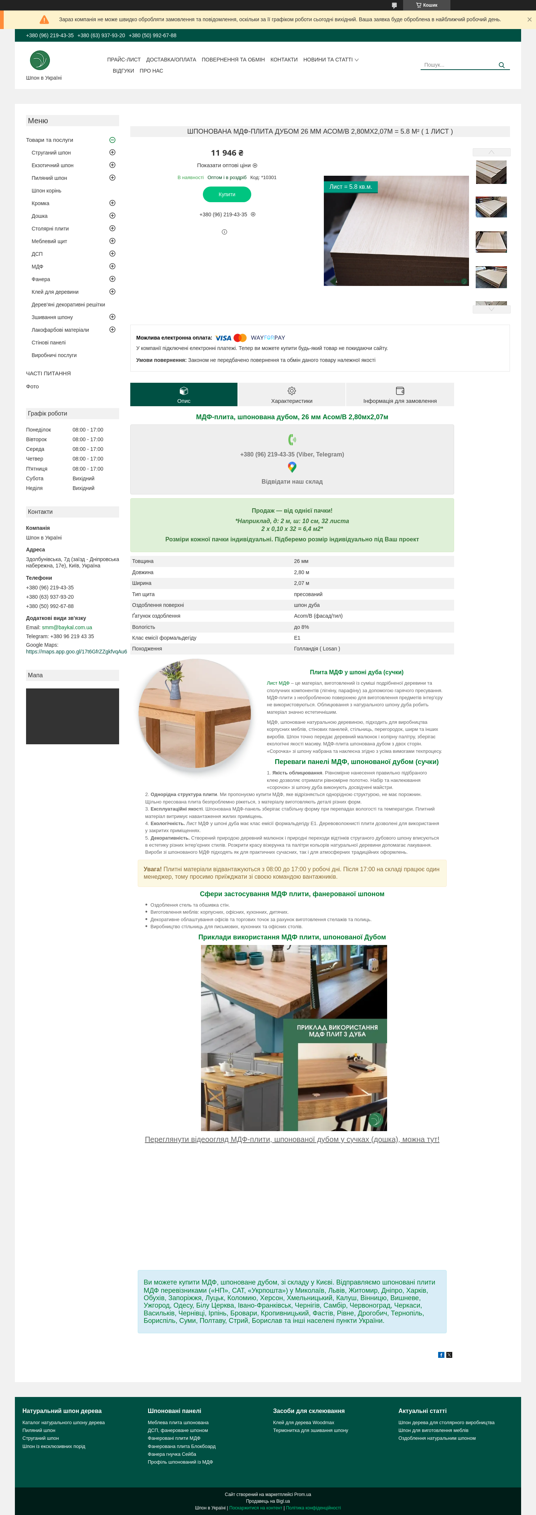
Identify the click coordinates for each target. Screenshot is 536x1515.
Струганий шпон (51, 153)
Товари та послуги (49, 140)
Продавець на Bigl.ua (268, 1501)
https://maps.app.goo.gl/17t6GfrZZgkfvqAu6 (76, 652)
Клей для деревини (55, 292)
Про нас (151, 71)
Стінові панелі (49, 343)
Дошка (40, 216)
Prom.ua (302, 1494)
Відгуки (123, 71)
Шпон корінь (46, 191)
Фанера (41, 279)
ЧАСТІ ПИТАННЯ (48, 373)
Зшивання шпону (52, 317)
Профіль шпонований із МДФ (180, 1462)
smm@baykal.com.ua (67, 627)
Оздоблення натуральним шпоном (437, 1438)
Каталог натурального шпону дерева (63, 1422)
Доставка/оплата (171, 60)
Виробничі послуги (54, 355)
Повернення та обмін (233, 60)
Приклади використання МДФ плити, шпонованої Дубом (292, 937)
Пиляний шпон (49, 178)
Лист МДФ (278, 683)
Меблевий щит (49, 241)
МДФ (37, 267)
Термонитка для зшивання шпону (310, 1430)
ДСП (37, 254)
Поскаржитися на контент (255, 1508)
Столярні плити (50, 229)
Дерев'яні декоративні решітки (68, 305)
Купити (227, 194)
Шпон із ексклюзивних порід (53, 1446)
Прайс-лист (124, 60)
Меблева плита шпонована (178, 1422)
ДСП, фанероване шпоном (178, 1430)
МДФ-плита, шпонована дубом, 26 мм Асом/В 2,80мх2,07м (292, 417)
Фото (32, 386)
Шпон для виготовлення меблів (433, 1430)
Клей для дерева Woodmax (303, 1422)
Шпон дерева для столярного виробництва (446, 1422)
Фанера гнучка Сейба (172, 1454)
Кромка (41, 203)
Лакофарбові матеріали (60, 330)
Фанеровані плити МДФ (174, 1438)
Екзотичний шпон (52, 165)
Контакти (284, 60)
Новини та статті (328, 60)
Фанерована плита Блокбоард (182, 1446)
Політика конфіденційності (313, 1508)
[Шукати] (501, 65)
